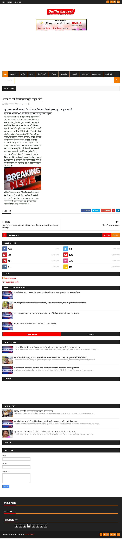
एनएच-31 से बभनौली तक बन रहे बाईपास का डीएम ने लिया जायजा (33, 412)
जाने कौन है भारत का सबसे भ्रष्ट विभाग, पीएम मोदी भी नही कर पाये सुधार (35, 324)
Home (3, 2)
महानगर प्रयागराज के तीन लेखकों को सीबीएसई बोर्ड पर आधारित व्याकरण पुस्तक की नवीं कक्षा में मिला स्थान (45, 432)
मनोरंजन (53, 75)
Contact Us (17, 2)
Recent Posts (32, 336)
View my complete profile (10, 283)
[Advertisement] (61, 53)
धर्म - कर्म (85, 75)
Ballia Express (10, 279)
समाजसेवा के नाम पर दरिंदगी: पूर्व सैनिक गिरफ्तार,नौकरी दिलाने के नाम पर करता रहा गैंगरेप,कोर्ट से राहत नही (45, 422)
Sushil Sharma (29, 535)
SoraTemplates (11, 535)
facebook (107, 236)
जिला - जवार (96, 75)
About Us (9, 2)
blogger (115, 236)
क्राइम (31, 75)
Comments (90, 336)
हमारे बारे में (8, 81)
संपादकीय (64, 75)
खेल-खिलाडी (42, 75)
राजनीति (75, 75)
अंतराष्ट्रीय (13, 75)
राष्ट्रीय (23, 75)
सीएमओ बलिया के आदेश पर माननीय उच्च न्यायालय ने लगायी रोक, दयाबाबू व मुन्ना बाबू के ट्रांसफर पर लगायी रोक (47, 293)
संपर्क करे (108, 75)
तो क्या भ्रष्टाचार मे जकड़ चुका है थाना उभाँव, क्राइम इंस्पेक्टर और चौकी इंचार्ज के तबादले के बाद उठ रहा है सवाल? (47, 314)
